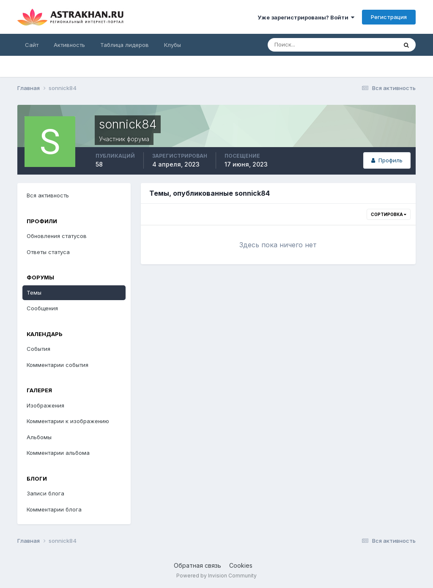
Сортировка (388, 214)
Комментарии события (57, 364)
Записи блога (45, 493)
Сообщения (42, 308)
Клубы (172, 44)
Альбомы (39, 437)
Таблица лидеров (124, 44)
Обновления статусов (57, 235)
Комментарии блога (54, 509)
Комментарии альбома (58, 452)
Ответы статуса (48, 252)
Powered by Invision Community (216, 575)
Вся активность (48, 195)
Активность (69, 44)
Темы (34, 292)
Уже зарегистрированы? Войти (306, 17)
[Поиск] (305, 45)
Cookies (240, 565)
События (38, 348)
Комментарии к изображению (68, 421)
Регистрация (389, 17)
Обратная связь (197, 565)
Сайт (31, 44)
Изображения (45, 405)
